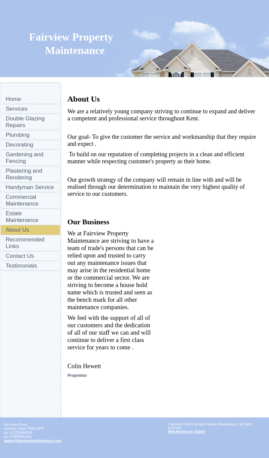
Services (17, 109)
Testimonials (21, 266)
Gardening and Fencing (24, 157)
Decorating (19, 144)
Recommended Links (25, 242)
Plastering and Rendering (24, 174)
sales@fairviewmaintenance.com (32, 441)
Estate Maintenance (22, 216)
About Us (17, 230)
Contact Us (20, 256)
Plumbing (18, 135)
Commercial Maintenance (22, 200)
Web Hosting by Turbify (186, 432)
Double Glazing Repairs (25, 121)
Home (13, 99)
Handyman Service (30, 187)
